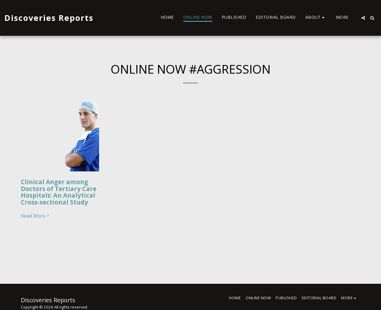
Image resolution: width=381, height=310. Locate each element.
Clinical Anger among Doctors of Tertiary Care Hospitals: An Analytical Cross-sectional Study (58, 192)
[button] (316, 18)
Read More (36, 216)
